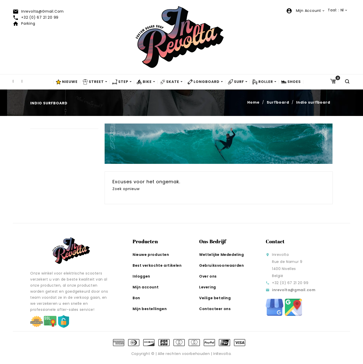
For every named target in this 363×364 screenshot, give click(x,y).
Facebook (16, 81)
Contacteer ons (215, 308)
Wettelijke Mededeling (221, 254)
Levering (207, 287)
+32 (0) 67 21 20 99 (35, 17)
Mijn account (146, 287)
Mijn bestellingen (150, 308)
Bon (136, 297)
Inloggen (141, 276)
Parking (24, 23)
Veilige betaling (215, 297)
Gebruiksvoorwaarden (221, 265)
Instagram (25, 81)
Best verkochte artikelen (157, 265)
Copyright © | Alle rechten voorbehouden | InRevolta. (181, 353)
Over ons (208, 276)
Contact (275, 241)
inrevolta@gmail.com (38, 11)
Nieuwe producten (151, 254)
